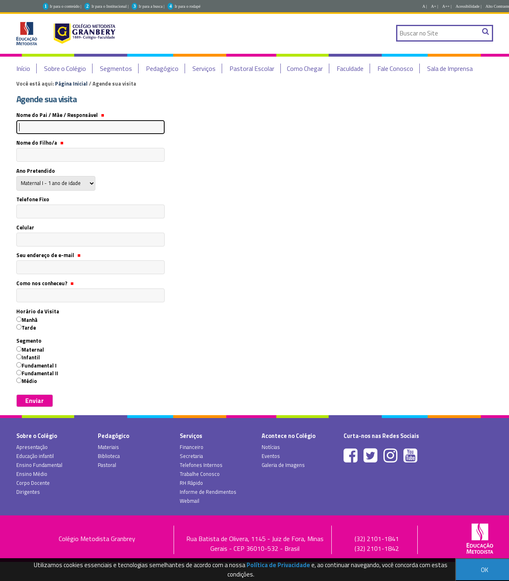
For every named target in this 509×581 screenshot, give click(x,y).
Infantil (31, 357)
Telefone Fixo (32, 199)
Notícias (271, 447)
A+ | (434, 6)
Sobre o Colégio (65, 68)
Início (23, 68)
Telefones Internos (201, 465)
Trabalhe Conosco (200, 474)
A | (424, 6)
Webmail (189, 501)
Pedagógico (162, 68)
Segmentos (116, 68)
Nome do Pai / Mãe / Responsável (60, 115)
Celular (25, 227)
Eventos (271, 456)
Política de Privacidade (278, 565)
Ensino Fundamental (39, 465)
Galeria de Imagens (283, 465)
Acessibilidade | (468, 6)
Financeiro (191, 447)
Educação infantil (35, 456)
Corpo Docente (33, 483)
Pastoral (107, 465)
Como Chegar (305, 68)
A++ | (447, 6)
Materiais (108, 447)
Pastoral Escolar (251, 68)
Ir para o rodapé (187, 6)
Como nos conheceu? (45, 283)
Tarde (29, 328)
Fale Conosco (395, 68)
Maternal (33, 350)
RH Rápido (191, 483)
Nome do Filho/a (40, 143)
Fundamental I (39, 365)
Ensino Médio (31, 474)
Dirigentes (28, 492)
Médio (29, 381)
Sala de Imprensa (450, 68)
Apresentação (32, 447)
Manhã (29, 320)
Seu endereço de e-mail (48, 255)
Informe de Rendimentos (208, 492)
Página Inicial (71, 83)
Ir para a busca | (151, 6)
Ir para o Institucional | (109, 6)
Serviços (204, 68)
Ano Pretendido (35, 171)
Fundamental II (40, 373)
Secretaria (191, 456)
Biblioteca (109, 456)
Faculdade (350, 68)
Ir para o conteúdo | (66, 6)
